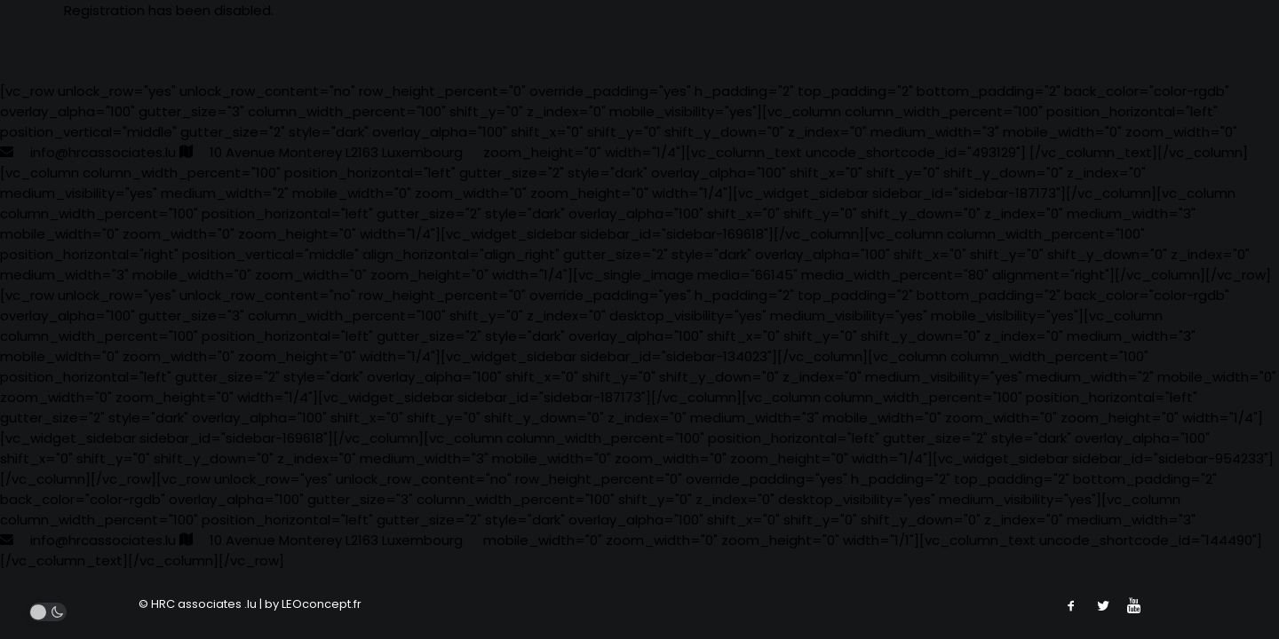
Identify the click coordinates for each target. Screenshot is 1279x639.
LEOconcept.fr (321, 604)
